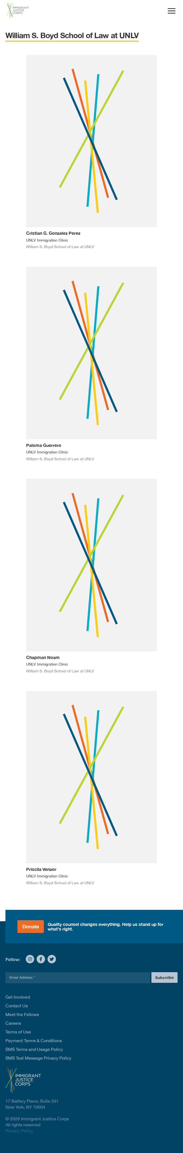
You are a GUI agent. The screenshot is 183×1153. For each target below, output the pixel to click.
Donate (30, 926)
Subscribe (164, 977)
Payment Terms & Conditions (33, 1040)
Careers (13, 1023)
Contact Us (16, 1005)
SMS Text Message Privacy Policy (38, 1058)
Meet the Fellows (22, 1014)
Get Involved (17, 997)
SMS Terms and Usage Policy (34, 1049)
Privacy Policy (19, 1130)
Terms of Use (18, 1031)
